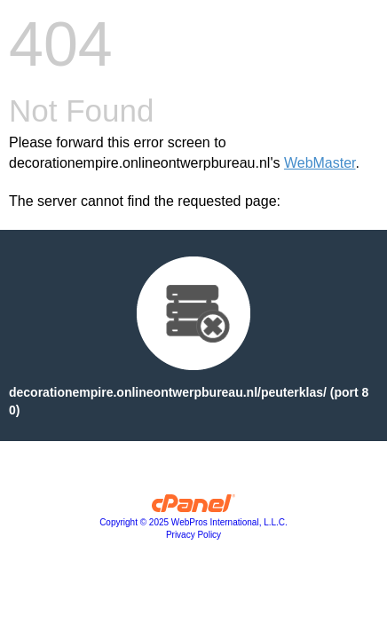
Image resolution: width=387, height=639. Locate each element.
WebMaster (320, 162)
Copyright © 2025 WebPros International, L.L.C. (193, 522)
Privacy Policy (193, 535)
